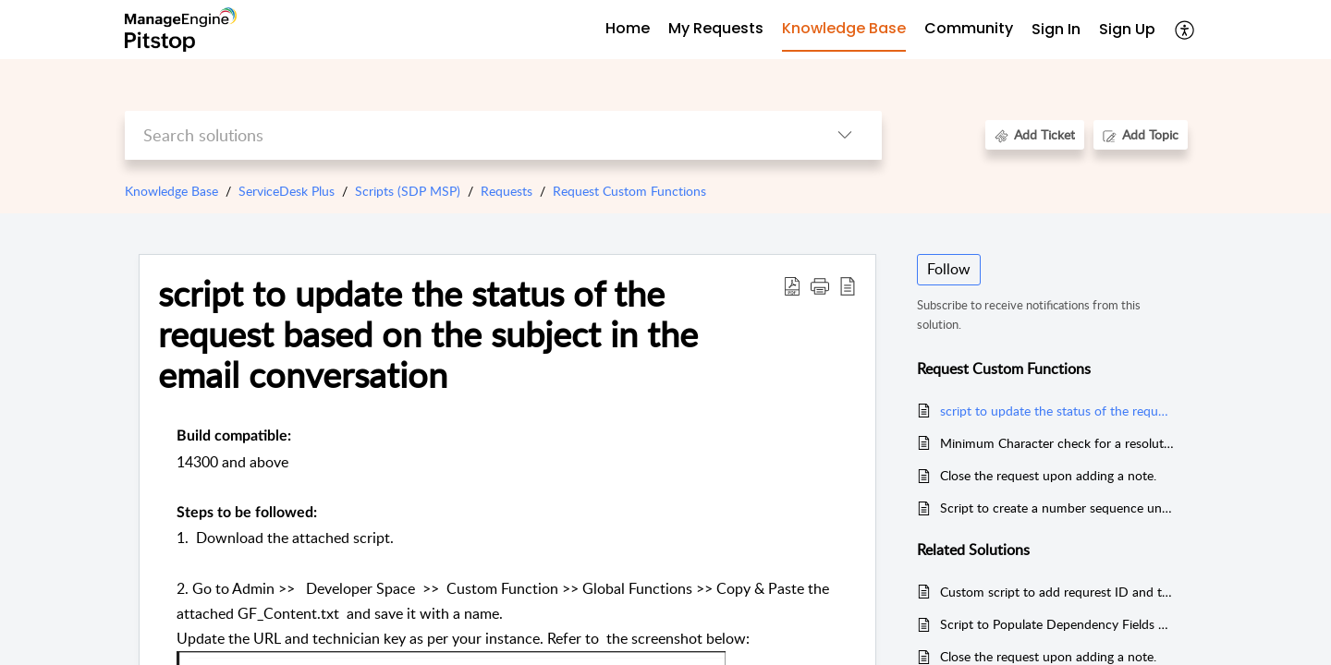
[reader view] (847, 285)
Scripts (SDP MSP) (407, 191)
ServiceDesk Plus (286, 191)
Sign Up (1127, 29)
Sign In (1056, 29)
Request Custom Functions (629, 191)
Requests (506, 191)
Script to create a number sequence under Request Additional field (1057, 507)
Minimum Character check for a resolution (1057, 443)
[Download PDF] (792, 285)
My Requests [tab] (715, 28)
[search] (466, 135)
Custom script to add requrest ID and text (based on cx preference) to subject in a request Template (1057, 591)
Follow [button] (949, 269)
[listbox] (845, 135)
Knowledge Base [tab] (844, 28)
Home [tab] (627, 28)
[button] (820, 285)
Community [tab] (968, 28)
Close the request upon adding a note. (1048, 475)
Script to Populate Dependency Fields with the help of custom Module (1057, 624)
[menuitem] (1056, 30)
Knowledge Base (171, 191)
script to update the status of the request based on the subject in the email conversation (428, 333)
